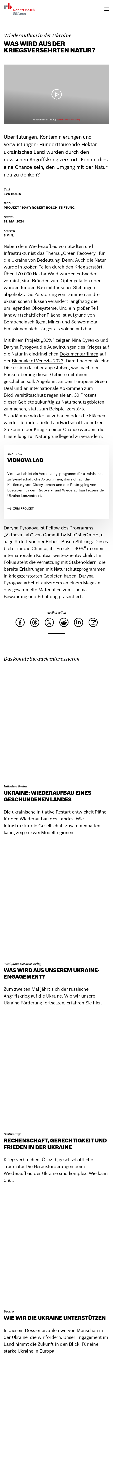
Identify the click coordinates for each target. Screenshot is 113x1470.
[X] (49, 622)
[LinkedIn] (78, 622)
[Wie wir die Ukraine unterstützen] (56, 1248)
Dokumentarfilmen (79, 354)
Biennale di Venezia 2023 (37, 360)
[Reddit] (63, 622)
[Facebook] (20, 622)
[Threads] (34, 622)
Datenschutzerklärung (68, 119)
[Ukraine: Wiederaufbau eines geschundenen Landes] (56, 723)
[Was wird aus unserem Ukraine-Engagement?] (56, 901)
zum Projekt (20, 509)
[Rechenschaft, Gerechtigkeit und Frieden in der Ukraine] (56, 1071)
